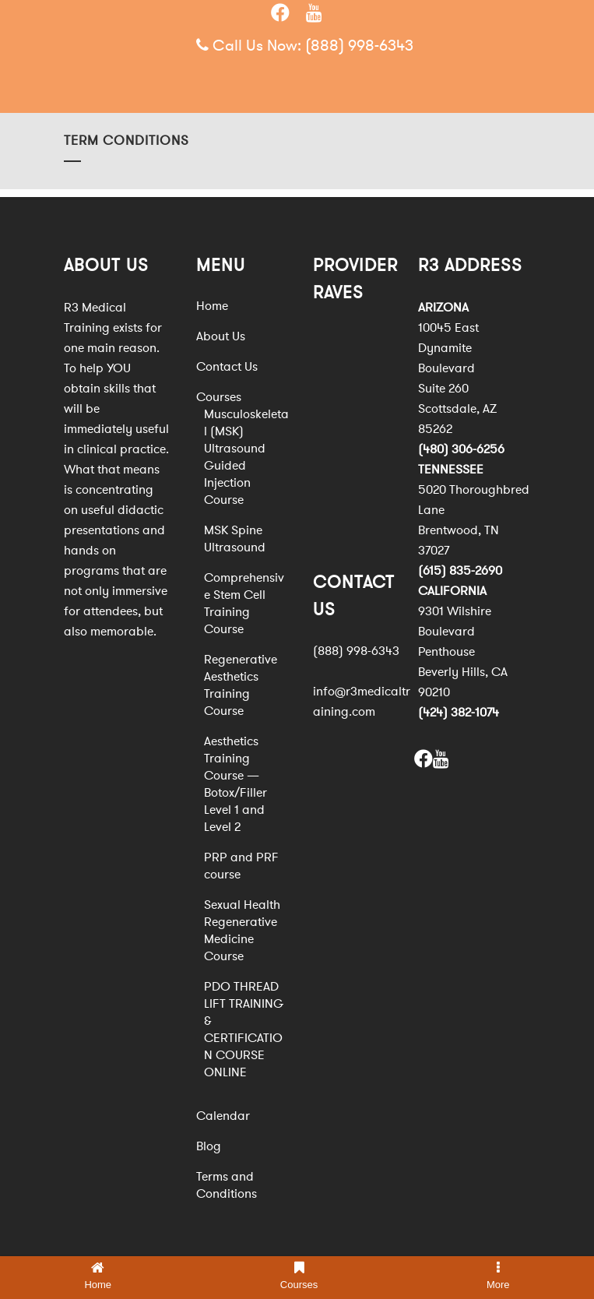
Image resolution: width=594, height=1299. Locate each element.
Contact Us (227, 366)
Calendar (223, 1116)
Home (212, 306)
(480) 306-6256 (461, 449)
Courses (218, 397)
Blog (208, 1146)
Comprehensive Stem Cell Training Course (244, 603)
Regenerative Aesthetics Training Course (240, 685)
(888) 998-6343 (359, 45)
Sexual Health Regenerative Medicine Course (242, 930)
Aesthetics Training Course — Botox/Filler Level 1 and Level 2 (235, 784)
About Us (220, 336)
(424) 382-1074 (458, 712)
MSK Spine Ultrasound (234, 539)
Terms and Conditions (226, 1185)
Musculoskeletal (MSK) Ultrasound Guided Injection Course (246, 457)
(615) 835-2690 (460, 570)
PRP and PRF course (241, 866)
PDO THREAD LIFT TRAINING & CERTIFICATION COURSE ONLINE (243, 1029)
